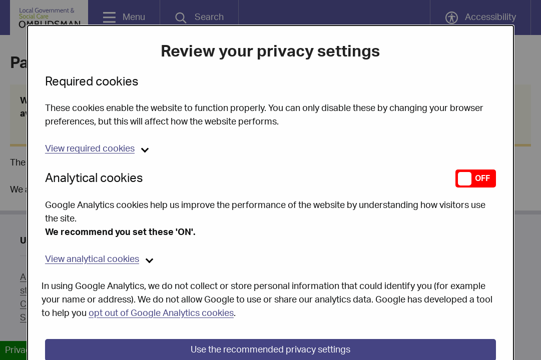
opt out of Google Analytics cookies (161, 288)
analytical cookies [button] (92, 234)
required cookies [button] (90, 123)
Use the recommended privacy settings (270, 324)
